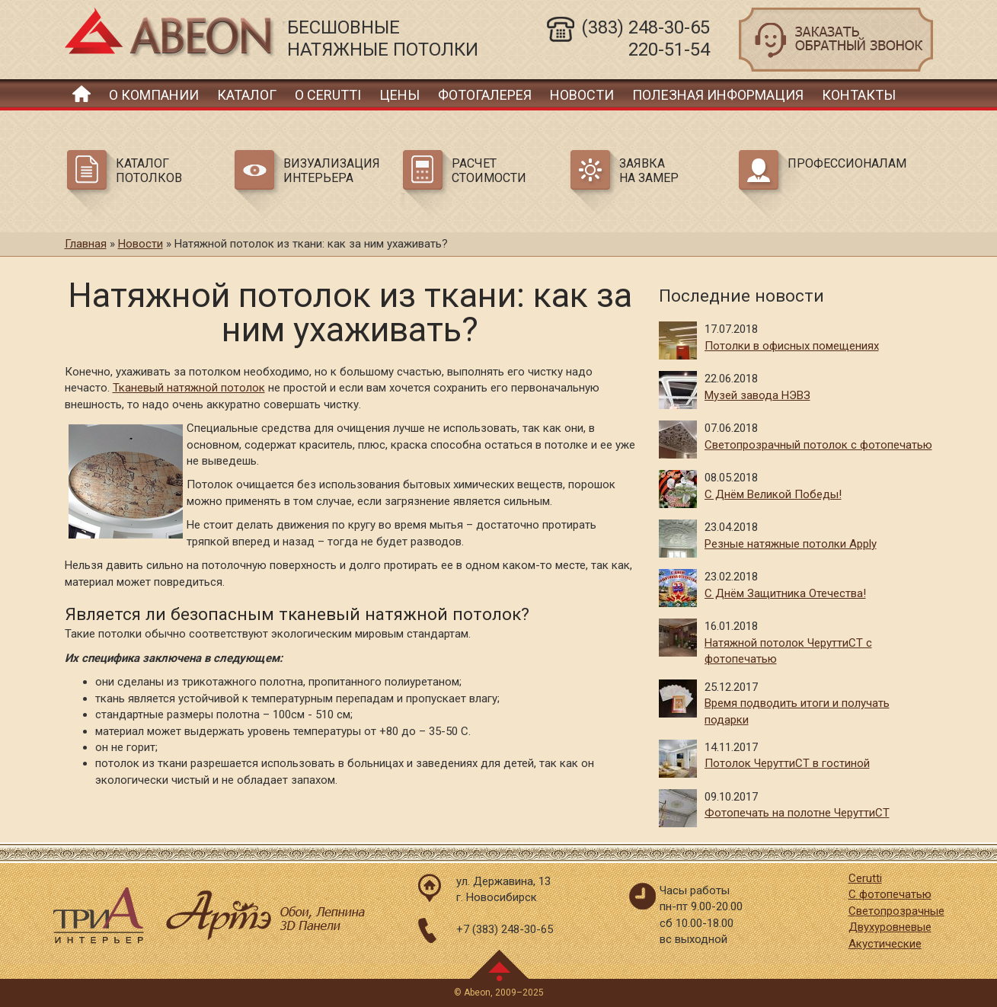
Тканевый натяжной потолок (189, 388)
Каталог (246, 95)
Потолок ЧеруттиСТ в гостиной (787, 763)
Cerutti (865, 878)
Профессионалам (845, 163)
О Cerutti (328, 95)
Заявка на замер (649, 170)
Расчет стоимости (489, 170)
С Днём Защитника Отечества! (785, 593)
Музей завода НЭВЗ (757, 395)
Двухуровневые (889, 927)
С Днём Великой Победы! (773, 494)
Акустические (885, 944)
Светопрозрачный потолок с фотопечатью (818, 445)
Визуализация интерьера (331, 170)
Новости (582, 95)
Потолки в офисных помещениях (792, 346)
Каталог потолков (149, 170)
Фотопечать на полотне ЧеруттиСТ (797, 813)
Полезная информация (718, 95)
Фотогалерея (485, 95)
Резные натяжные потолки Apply (791, 544)
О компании (154, 95)
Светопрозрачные (896, 911)
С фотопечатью (889, 894)
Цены (399, 95)
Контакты (859, 95)
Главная (81, 93)
